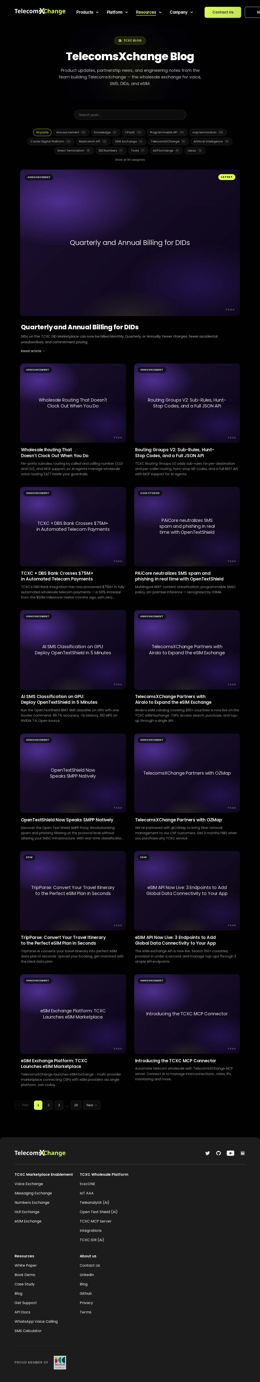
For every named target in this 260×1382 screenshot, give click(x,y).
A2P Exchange (166, 151)
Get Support (26, 1302)
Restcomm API (93, 141)
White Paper (26, 1265)
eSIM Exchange (28, 1221)
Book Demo (25, 1274)
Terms (85, 1312)
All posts (42, 132)
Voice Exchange (29, 1183)
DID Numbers (111, 151)
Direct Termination (74, 151)
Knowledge (105, 132)
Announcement (71, 132)
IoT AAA (87, 1193)
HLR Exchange (27, 1211)
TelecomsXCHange (168, 141)
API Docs (22, 1312)
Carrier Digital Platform (51, 141)
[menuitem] (88, 12)
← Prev (23, 1105)
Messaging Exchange (33, 1193)
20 (76, 1105)
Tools (138, 151)
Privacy (86, 1302)
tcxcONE (87, 1183)
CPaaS (133, 132)
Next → (92, 1105)
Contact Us (223, 12)
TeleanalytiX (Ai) (94, 1202)
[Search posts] (130, 115)
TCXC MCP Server (96, 1221)
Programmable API (167, 132)
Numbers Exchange (32, 1202)
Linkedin (87, 1274)
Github (86, 1293)
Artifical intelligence (211, 141)
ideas (195, 151)
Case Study (25, 1284)
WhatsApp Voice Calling (36, 1321)
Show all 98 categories (130, 159)
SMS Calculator (28, 1330)
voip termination (208, 132)
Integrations (91, 1230)
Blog (18, 1293)
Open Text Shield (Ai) (99, 1211)
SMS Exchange (129, 141)
